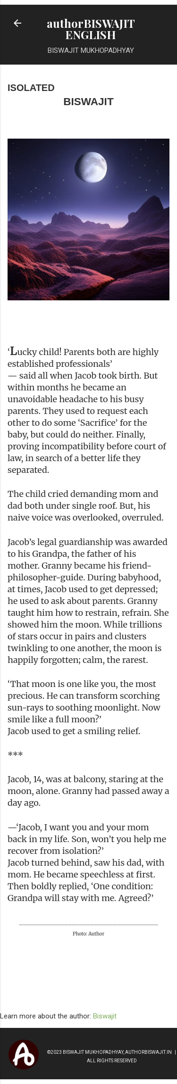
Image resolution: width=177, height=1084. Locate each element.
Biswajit (105, 1016)
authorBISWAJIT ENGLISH (91, 29)
